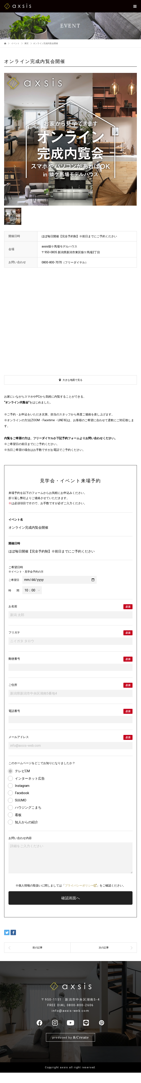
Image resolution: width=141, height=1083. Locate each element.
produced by (70, 1037)
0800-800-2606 (80, 1005)
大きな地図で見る (72, 380)
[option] (70, 139)
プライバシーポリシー (81, 885)
